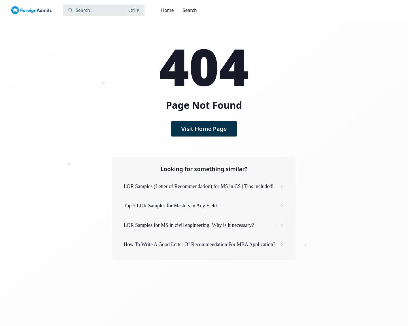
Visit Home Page (204, 129)
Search (190, 10)
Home (167, 10)
